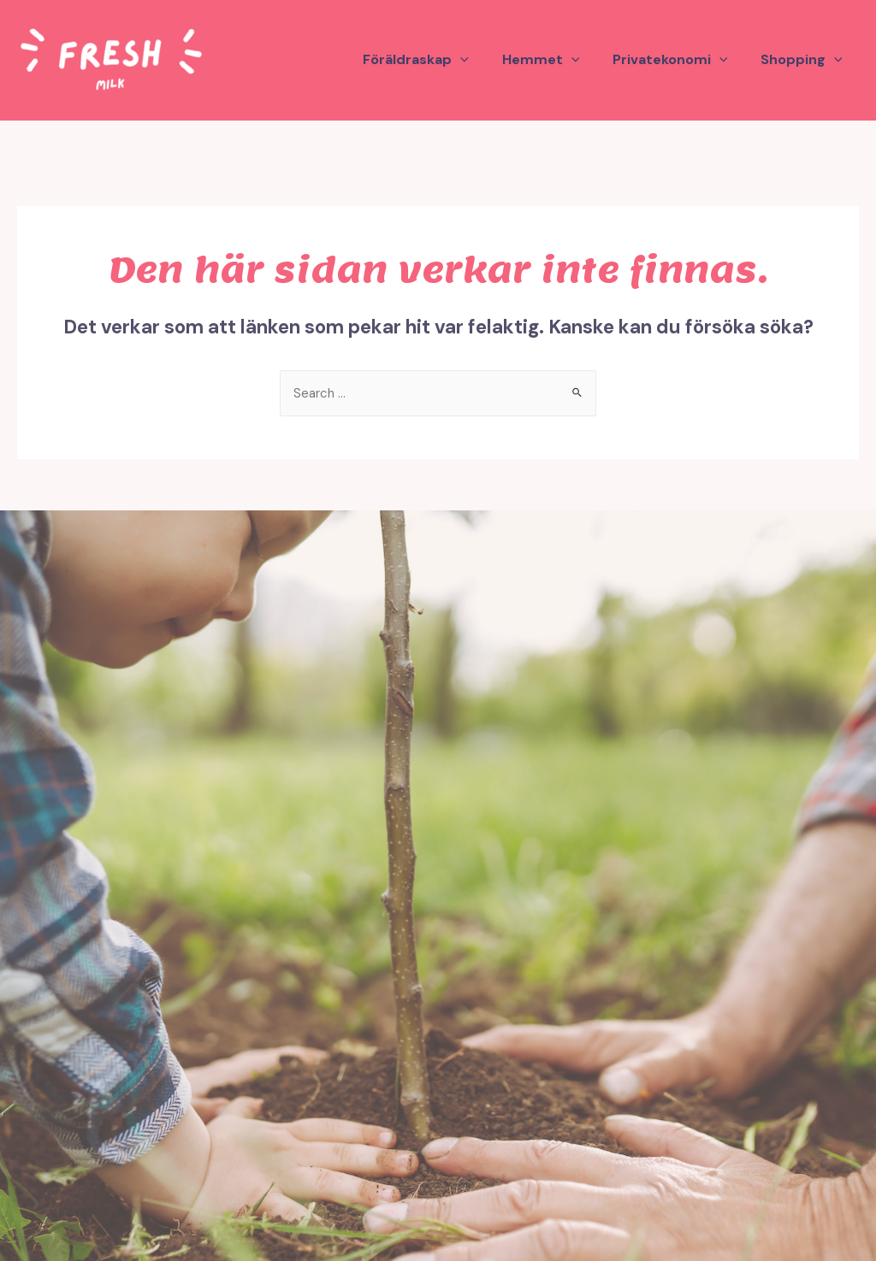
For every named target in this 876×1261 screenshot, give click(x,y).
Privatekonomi (679, 60)
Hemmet (555, 60)
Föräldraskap (436, 60)
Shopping (804, 60)
